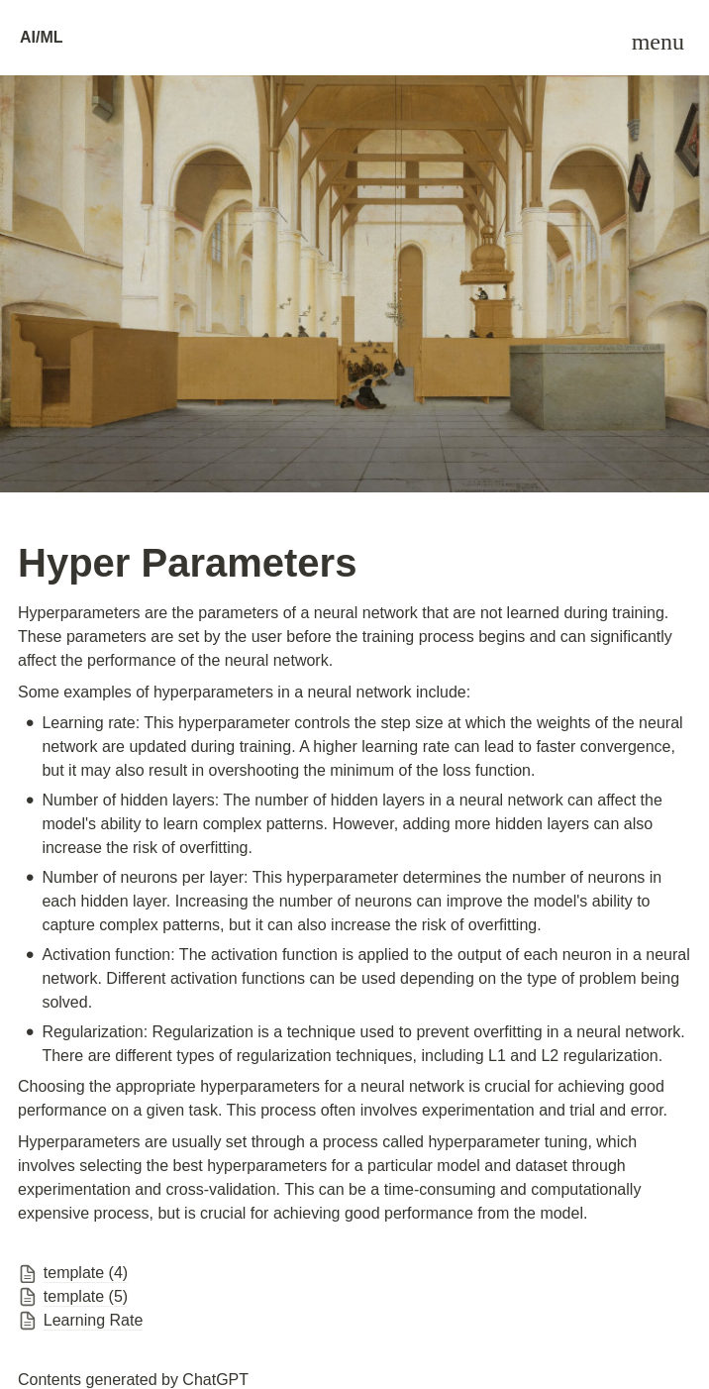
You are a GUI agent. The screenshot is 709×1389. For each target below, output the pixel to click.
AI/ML (41, 37)
